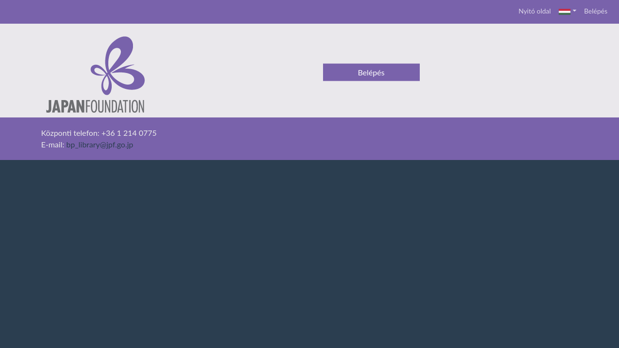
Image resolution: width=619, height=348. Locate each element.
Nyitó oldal (534, 11)
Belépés (595, 11)
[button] (567, 12)
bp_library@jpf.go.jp (99, 144)
